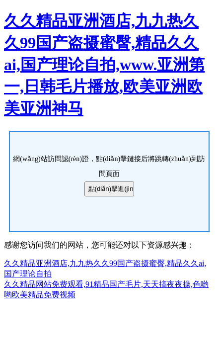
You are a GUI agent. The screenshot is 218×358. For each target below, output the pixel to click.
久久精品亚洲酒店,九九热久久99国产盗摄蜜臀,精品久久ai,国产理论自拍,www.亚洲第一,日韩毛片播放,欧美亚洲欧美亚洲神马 (104, 64)
